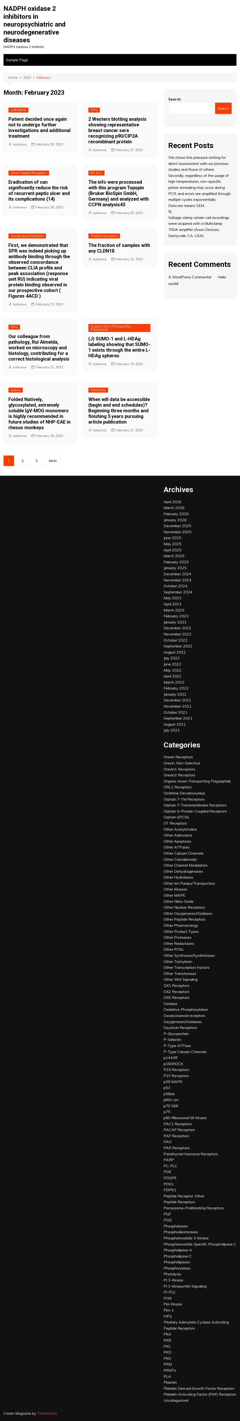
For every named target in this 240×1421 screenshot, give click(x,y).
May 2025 (172, 543)
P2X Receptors (176, 1069)
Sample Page (17, 60)
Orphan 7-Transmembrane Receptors (195, 805)
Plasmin (170, 1382)
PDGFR (170, 1178)
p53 (167, 1087)
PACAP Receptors (179, 1129)
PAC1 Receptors (178, 1123)
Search (174, 99)
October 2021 (176, 712)
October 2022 (176, 640)
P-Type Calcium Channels (185, 1051)
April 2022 (172, 676)
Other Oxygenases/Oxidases (188, 913)
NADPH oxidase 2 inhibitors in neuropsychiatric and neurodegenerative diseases (35, 24)
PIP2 (94, 110)
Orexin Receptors (178, 757)
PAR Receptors (177, 1147)
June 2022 (172, 664)
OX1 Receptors (176, 985)
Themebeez (47, 1413)
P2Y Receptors (176, 1075)
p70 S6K (171, 1105)
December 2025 (177, 525)
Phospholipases (177, 1262)
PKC (167, 1346)
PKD (167, 1352)
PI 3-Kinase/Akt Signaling (185, 1286)
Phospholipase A (178, 1250)
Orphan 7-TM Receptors (184, 799)
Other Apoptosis (177, 841)
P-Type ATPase (177, 1045)
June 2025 (172, 537)
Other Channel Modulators (186, 865)
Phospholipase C (178, 1256)
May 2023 (172, 598)
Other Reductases (179, 943)
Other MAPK (174, 895)
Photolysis (98, 390)
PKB (167, 1340)
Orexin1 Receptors (179, 769)
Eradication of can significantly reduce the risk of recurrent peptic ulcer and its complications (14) (39, 190)
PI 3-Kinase (173, 1280)
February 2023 (176, 616)
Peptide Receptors (104, 236)
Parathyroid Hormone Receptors (191, 1154)
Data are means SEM (186, 205)
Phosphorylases (177, 1268)
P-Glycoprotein (176, 1033)
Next (53, 461)
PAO (168, 1141)
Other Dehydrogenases (183, 871)
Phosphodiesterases (181, 1232)
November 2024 (177, 580)
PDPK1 (170, 1189)
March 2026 (174, 507)
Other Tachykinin (178, 961)
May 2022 (172, 670)
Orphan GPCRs (176, 817)
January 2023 (175, 622)
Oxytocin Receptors (180, 1027)
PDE (167, 1171)
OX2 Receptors (176, 991)
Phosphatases (176, 1226)
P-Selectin (172, 1039)
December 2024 (177, 574)
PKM (168, 1364)
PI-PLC (170, 1292)
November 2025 (177, 531)
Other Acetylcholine (180, 829)
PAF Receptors (176, 1135)
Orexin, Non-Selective (182, 763)
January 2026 (175, 520)
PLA (167, 1376)
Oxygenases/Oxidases (27, 236)
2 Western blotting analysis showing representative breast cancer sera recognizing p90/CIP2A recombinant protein (117, 130)
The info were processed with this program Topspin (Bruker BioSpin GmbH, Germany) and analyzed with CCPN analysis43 (118, 193)
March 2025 (174, 555)
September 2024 (178, 592)
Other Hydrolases (178, 877)
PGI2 (168, 1220)
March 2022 (174, 682)
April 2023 (172, 604)
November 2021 (177, 706)
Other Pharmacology (181, 925)
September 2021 (178, 718)
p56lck (15, 390)
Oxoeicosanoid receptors (184, 1015)
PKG (167, 1358)
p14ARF (171, 1057)
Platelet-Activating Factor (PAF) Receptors (200, 1394)
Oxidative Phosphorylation (186, 1009)
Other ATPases (177, 847)
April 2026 (172, 501)
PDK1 (169, 1184)
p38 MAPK (18, 110)
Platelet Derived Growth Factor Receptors (199, 1388)
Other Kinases (175, 889)
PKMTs (170, 1370)
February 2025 (176, 562)
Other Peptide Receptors (29, 173)
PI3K (168, 1298)
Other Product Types (181, 931)
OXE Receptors (176, 997)
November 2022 (177, 634)
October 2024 (176, 586)
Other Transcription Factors (187, 967)
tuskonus (20, 144)
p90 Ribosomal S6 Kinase (185, 1117)
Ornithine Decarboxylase (184, 793)
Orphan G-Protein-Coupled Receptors (195, 811)
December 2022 (177, 628)
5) (170, 211)
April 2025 (172, 550)
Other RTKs (174, 949)
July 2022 (172, 658)
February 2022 (176, 688)
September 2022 (178, 646)
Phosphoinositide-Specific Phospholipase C (200, 1244)
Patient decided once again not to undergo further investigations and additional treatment (39, 127)
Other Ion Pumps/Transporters (189, 883)
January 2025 (175, 567)
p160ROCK (173, 1063)
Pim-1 (169, 1310)
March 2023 (174, 610)
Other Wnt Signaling (181, 979)
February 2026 (176, 513)
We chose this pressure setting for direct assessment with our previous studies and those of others (198, 163)
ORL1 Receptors (178, 787)
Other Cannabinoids (180, 859)
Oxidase (170, 1003)
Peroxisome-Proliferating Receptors (194, 1208)
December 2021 (177, 700)
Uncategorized (176, 1400)
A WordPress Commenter (190, 277)
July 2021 (172, 730)
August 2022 (175, 652)
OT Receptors (175, 823)
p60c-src (171, 1099)
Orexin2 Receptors (179, 775)
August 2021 (175, 724)
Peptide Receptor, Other (184, 1196)
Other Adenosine (178, 835)
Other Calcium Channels (184, 853)
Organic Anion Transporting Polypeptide (111, 327)
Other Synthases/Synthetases (189, 955)
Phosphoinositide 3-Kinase (186, 1238)
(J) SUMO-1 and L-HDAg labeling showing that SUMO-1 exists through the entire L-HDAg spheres (119, 347)
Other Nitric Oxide (179, 901)
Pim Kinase (173, 1304)
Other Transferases (180, 973)
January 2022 (175, 694)
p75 (167, 1111)
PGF (167, 1214)
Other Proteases (177, 937)
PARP (169, 1159)
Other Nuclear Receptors (184, 907)
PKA (167, 1334)
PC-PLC (96, 173)
